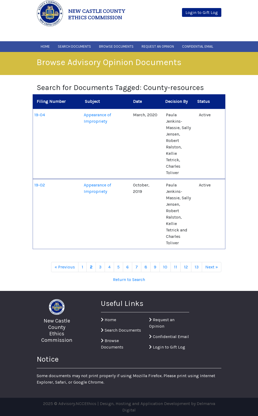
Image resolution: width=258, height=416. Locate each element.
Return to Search (129, 279)
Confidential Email (197, 46)
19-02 (39, 185)
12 (186, 266)
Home (45, 46)
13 (197, 266)
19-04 (39, 114)
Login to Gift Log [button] (201, 12)
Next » (211, 266)
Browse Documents (116, 46)
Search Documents (74, 46)
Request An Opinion (158, 46)
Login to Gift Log (167, 347)
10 (165, 266)
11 (175, 266)
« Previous (65, 266)
